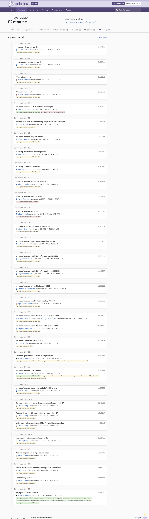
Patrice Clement (24, 368)
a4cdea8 (101, 297)
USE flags (45, 10)
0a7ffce (101, 62)
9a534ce (101, 431)
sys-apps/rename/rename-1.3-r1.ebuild (28, 214)
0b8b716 (101, 165)
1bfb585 (101, 461)
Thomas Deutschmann (26, 285)
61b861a (101, 351)
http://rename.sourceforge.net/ (80, 22)
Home (12, 10)
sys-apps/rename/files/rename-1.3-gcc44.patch (84, 370)
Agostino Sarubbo (25, 299)
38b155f (101, 120)
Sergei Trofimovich (25, 255)
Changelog (104, 30)
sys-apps (20, 17)
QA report (44, 30)
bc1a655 (101, 365)
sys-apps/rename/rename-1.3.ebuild (27, 199)
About (68, 10)
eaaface (101, 471)
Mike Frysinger (23, 434)
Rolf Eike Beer (23, 314)
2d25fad (101, 47)
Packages (21, 10)
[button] (118, 3)
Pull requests (61, 30)
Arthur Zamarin (24, 79)
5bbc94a (101, 446)
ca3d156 (101, 311)
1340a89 (101, 194)
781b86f (101, 150)
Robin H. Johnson (24, 353)
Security (89, 30)
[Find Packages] (130, 10)
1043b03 (101, 106)
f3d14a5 (101, 321)
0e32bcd (101, 253)
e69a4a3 (101, 238)
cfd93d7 (101, 407)
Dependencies (28, 30)
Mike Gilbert (22, 463)
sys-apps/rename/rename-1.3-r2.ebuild (53, 111)
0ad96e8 (101, 76)
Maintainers (33, 10)
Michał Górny (23, 226)
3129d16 (101, 135)
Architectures (57, 10)
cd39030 (101, 382)
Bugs (76, 30)
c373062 (101, 282)
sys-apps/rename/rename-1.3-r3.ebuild (28, 52)
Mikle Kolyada (23, 182)
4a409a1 (101, 223)
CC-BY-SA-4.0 (59, 515)
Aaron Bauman (23, 196)
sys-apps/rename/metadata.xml (26, 125)
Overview (14, 30)
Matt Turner (22, 152)
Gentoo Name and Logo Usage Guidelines (83, 515)
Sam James (22, 108)
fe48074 (101, 209)
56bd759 (101, 485)
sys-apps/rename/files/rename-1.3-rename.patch (31, 373)
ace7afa (101, 179)
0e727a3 (101, 91)
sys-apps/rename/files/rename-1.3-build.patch (55, 370)
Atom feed (101, 37)
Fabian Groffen (23, 49)
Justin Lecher (23, 449)
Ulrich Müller (23, 123)
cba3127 (101, 267)
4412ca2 (101, 417)
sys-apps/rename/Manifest (24, 341)
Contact (138, 510)
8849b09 (101, 397)
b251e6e (101, 336)
